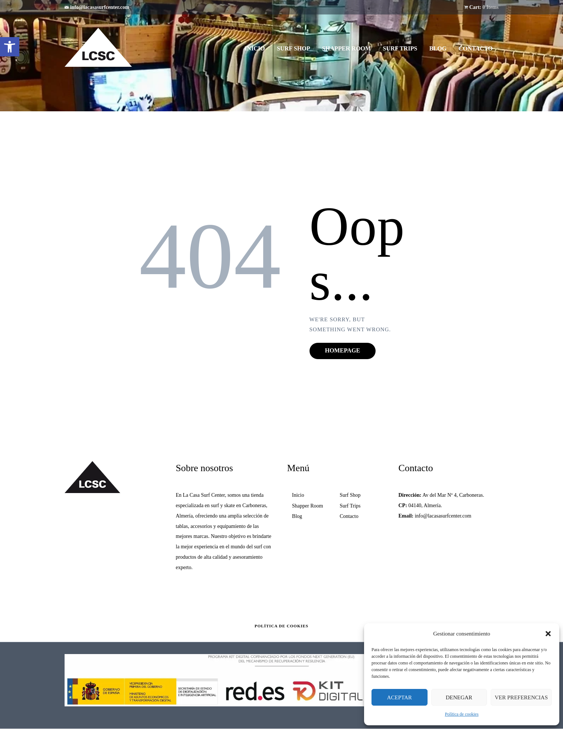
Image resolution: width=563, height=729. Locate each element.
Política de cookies (462, 714)
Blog (297, 516)
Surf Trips (350, 506)
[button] (9, 46)
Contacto (349, 516)
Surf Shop (350, 495)
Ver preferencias (521, 697)
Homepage (342, 350)
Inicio (298, 495)
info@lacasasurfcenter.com (99, 7)
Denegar (459, 697)
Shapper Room (307, 506)
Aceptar (399, 697)
